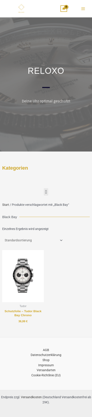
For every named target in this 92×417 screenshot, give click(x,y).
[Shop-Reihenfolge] (33, 240)
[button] (46, 192)
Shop (46, 360)
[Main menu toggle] (83, 8)
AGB (46, 350)
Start (5, 204)
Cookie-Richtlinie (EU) (46, 375)
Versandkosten (31, 397)
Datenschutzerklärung (46, 355)
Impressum (46, 365)
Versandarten (46, 370)
